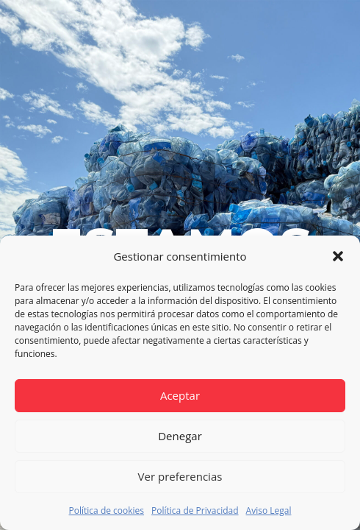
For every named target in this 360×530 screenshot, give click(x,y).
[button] (338, 256)
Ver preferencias (180, 476)
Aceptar (180, 395)
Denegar (180, 435)
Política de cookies (107, 510)
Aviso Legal (269, 510)
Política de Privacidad (194, 510)
